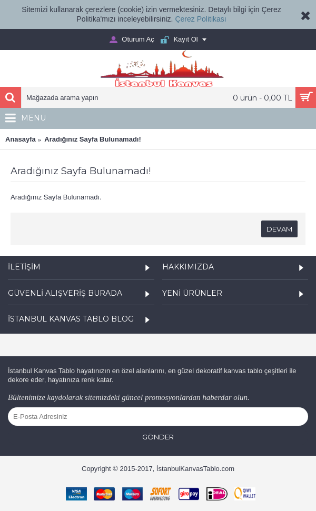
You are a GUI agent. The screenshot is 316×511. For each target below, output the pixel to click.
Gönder (158, 437)
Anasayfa (20, 139)
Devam (279, 229)
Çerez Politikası (200, 19)
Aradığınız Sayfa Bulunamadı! (92, 139)
